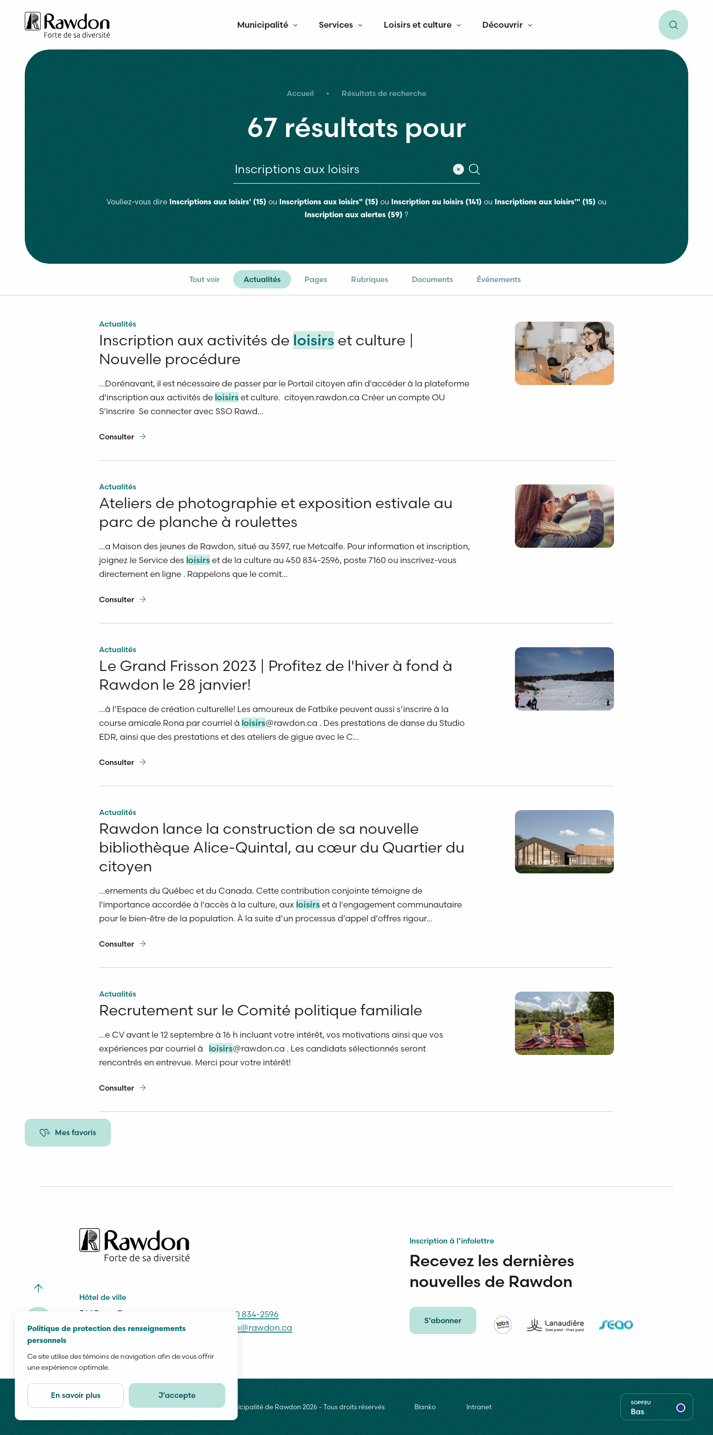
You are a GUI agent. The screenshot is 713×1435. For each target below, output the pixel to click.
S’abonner (442, 1324)
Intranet (479, 1411)
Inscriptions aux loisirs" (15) (328, 202)
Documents (432, 279)
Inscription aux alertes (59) (354, 215)
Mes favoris (68, 1132)
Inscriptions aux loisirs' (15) (217, 202)
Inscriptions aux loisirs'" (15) (545, 202)
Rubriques (369, 279)
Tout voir (204, 279)
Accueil (300, 93)
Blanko (425, 1411)
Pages (316, 279)
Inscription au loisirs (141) (436, 202)
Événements (499, 279)
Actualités (262, 279)
